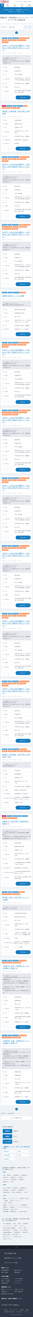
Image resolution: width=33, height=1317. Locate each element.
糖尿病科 (21, 1179)
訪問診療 (25, 1223)
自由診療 (6, 1159)
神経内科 (5, 1177)
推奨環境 (27, 1309)
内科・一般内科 (7, 1175)
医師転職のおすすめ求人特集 (7, 1293)
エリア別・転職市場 (18, 1278)
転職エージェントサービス (6, 1289)
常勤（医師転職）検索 (10, 1253)
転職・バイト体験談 (5, 1280)
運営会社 (6, 1309)
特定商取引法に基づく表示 (9, 1311)
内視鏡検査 (7, 1155)
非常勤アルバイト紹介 (18, 1289)
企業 (20, 1228)
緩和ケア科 (14, 1209)
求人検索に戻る (18, 1117)
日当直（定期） (18, 1236)
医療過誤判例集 (4, 1283)
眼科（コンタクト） (16, 1200)
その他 (11, 1181)
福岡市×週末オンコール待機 (13, 296)
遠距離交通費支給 (7, 1232)
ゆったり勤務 (24, 1230)
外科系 (4, 1184)
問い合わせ (21, 1)
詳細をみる (23, 97)
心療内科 (20, 1177)
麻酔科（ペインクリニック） (10, 1198)
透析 (19, 1223)
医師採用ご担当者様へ (28, 1)
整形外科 (15, 1188)
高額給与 (15, 1230)
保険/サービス (5, 1267)
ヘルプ (16, 1)
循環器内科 (24, 1175)
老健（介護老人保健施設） (9, 1228)
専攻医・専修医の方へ (18, 1291)
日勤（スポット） (7, 1236)
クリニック (22, 1225)
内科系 (4, 1172)
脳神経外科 (23, 1188)
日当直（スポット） (8, 1239)
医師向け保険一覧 (18, 1270)
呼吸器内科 (13, 1177)
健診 (19, 1151)
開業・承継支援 (4, 1272)
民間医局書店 (17, 1272)
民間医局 (4, 1)
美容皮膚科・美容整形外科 (9, 1211)
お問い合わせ (19, 1311)
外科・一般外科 (7, 1188)
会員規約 (21, 1309)
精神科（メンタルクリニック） (10, 1205)
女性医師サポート (5, 1291)
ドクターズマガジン (18, 1280)
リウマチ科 (6, 1179)
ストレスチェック (7, 1225)
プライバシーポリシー (14, 1309)
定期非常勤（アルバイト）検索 (12, 1258)
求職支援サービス (6, 1287)
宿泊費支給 (17, 1232)
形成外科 (13, 1190)
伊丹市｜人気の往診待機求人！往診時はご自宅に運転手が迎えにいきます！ (16, 48)
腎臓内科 (5, 1181)
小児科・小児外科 (7, 1202)
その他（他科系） (23, 1211)
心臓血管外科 (6, 1192)
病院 (16, 1225)
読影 (19, 1155)
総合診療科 (14, 1179)
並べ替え (25, 26)
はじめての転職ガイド (6, 1278)
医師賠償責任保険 (5, 1270)
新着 (25, 1228)
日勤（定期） (15, 1234)
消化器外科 (6, 1190)
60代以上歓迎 (6, 1234)
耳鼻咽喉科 (24, 1205)
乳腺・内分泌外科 (16, 1192)
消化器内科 (16, 1175)
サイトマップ (26, 1311)
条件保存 (30, 26)
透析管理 (6, 1151)
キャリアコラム (17, 1283)
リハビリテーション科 (22, 1207)
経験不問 (25, 1232)
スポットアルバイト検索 (10, 1262)
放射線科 (12, 1207)
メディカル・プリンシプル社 (9, 1305)
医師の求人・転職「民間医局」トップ (11, 1298)
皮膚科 (6, 1200)
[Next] (30, 10)
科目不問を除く (7, 1230)
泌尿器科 (5, 1207)
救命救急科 (6, 1209)
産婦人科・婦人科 (24, 1198)
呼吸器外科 (21, 1190)
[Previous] (2, 10)
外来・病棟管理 (7, 1223)
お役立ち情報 (4, 1276)
